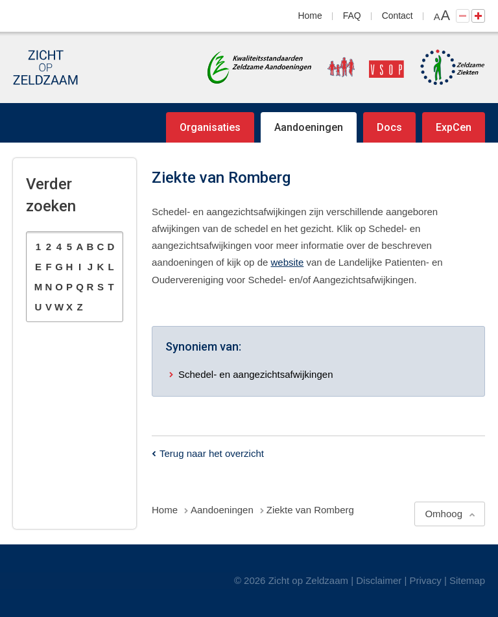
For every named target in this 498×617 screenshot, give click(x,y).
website (286, 262)
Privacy (426, 580)
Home (310, 15)
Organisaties (210, 127)
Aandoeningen (308, 127)
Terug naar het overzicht (212, 453)
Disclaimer (378, 580)
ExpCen (453, 127)
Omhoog (443, 513)
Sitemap (467, 580)
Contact (397, 15)
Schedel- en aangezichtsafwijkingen (255, 374)
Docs (389, 127)
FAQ (352, 15)
